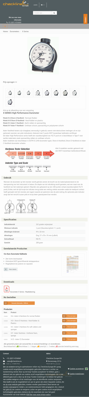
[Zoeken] (54, 13)
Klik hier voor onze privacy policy (38, 394)
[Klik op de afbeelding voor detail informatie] (11, 270)
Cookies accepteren (79, 369)
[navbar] (5, 26)
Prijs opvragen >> (10, 82)
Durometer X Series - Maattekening (23, 292)
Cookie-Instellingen (77, 374)
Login (35, 5)
